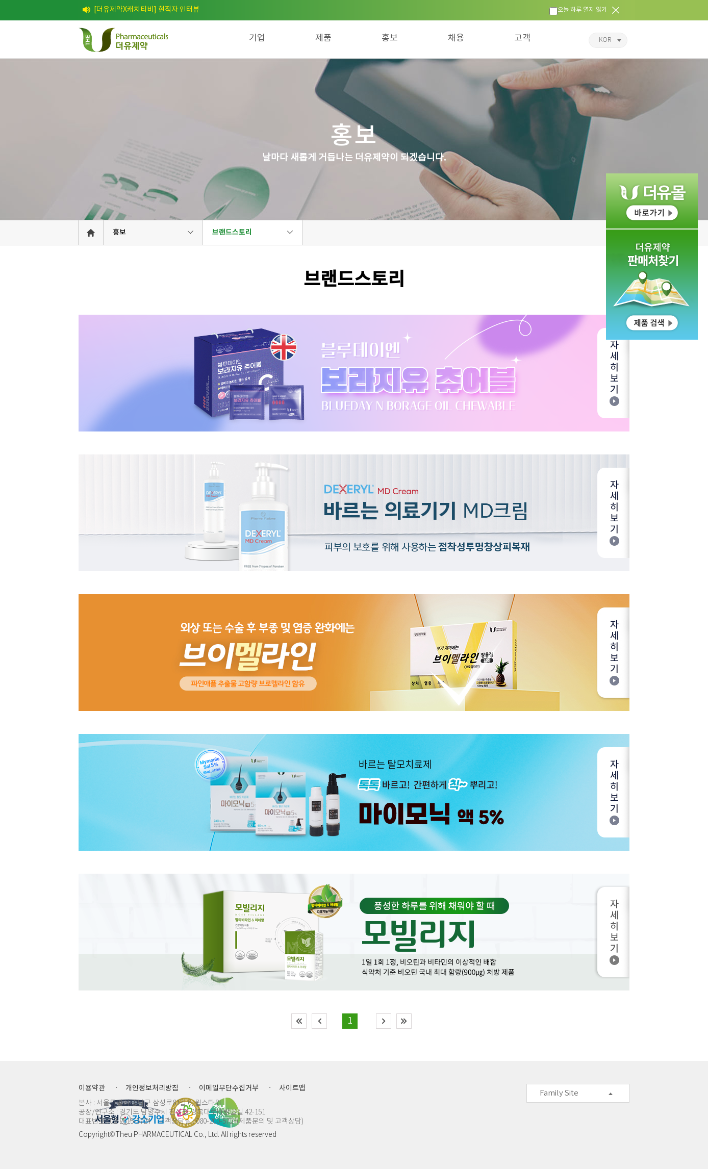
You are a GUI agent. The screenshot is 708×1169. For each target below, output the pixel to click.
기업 (257, 38)
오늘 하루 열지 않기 (582, 10)
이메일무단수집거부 (229, 1088)
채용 (456, 38)
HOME (91, 232)
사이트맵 (292, 1088)
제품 (323, 38)
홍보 (390, 38)
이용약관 (92, 1088)
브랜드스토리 (232, 232)
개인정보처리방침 (152, 1088)
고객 (522, 38)
